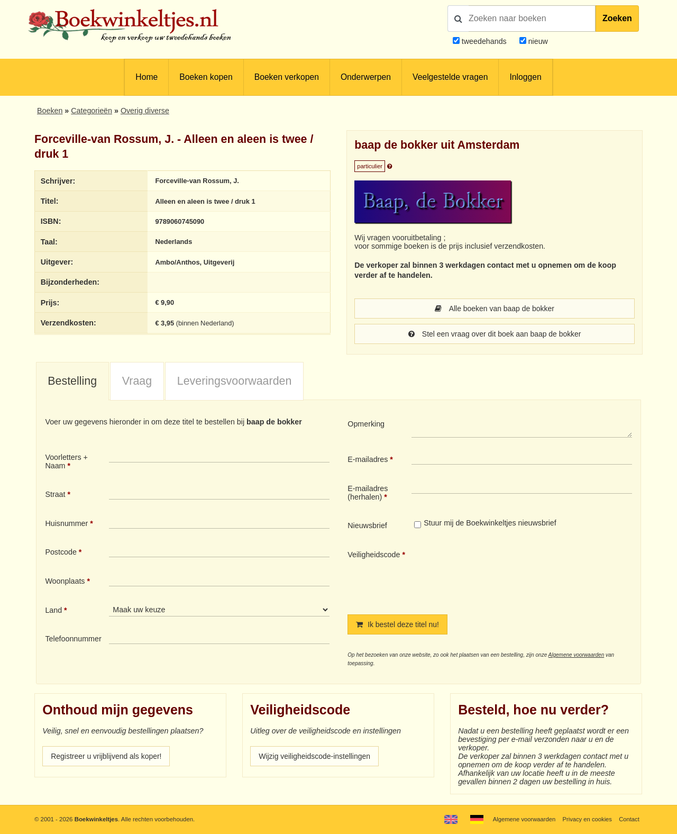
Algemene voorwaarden (576, 655)
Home (146, 76)
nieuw (537, 41)
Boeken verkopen (286, 76)
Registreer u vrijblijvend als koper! (107, 756)
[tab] (72, 381)
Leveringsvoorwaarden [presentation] (234, 381)
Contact (629, 819)
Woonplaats (65, 581)
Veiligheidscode (373, 554)
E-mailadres (367, 459)
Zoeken (617, 18)
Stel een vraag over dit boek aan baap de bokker (494, 334)
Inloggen (525, 76)
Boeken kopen (205, 76)
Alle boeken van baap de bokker (495, 308)
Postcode (60, 552)
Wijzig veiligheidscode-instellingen (316, 756)
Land (53, 610)
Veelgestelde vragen (450, 76)
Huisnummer (66, 523)
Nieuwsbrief (367, 525)
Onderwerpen (366, 76)
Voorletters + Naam (66, 461)
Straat (55, 494)
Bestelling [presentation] (72, 381)
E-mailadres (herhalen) (367, 492)
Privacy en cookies (586, 819)
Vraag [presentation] (137, 381)
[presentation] (499, 573)
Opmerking (366, 424)
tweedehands (484, 41)
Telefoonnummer (73, 638)
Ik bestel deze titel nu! (398, 624)
